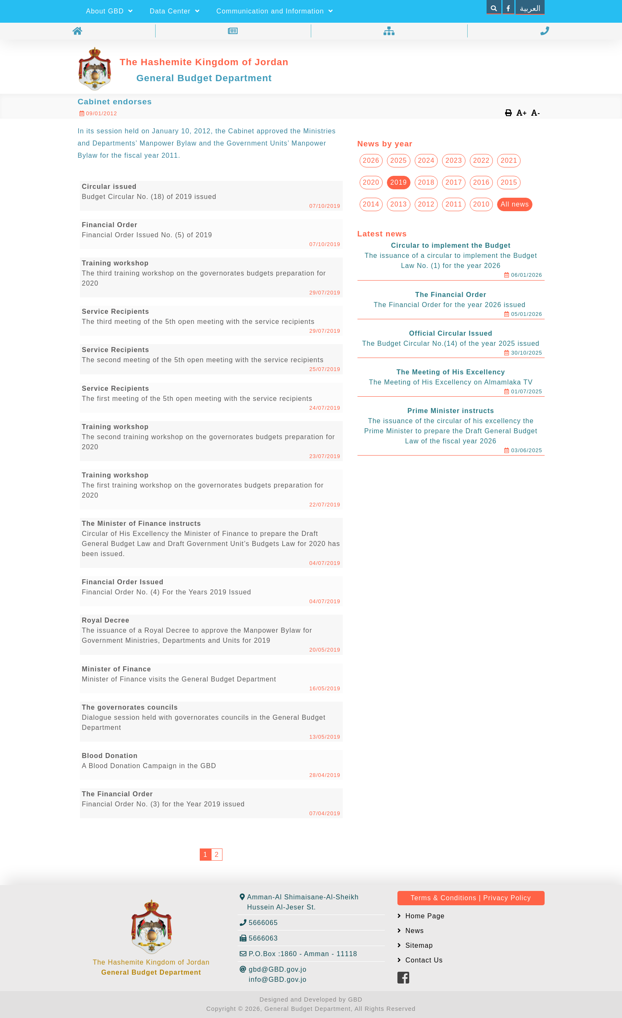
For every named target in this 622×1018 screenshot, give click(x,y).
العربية (530, 8)
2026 (371, 160)
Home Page (424, 916)
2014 (371, 204)
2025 (398, 160)
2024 (426, 160)
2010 (481, 204)
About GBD (109, 11)
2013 (398, 204)
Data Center (175, 11)
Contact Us (423, 960)
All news (514, 204)
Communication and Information (275, 11)
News (413, 930)
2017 (453, 182)
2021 (508, 160)
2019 (398, 182)
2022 (481, 160)
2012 (426, 204)
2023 (453, 160)
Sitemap (418, 945)
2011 (453, 204)
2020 (371, 182)
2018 (426, 182)
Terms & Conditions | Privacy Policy (470, 897)
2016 (481, 182)
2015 (508, 182)
